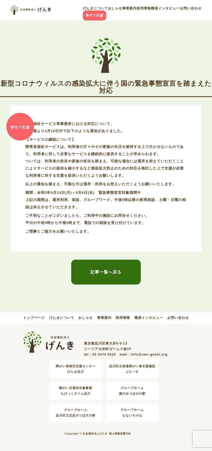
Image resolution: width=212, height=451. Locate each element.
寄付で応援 (95, 15)
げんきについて (95, 8)
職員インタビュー (165, 8)
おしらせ (115, 8)
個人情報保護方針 (120, 433)
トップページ (34, 318)
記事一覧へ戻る (106, 272)
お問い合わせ (191, 8)
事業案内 (129, 8)
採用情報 (144, 8)
